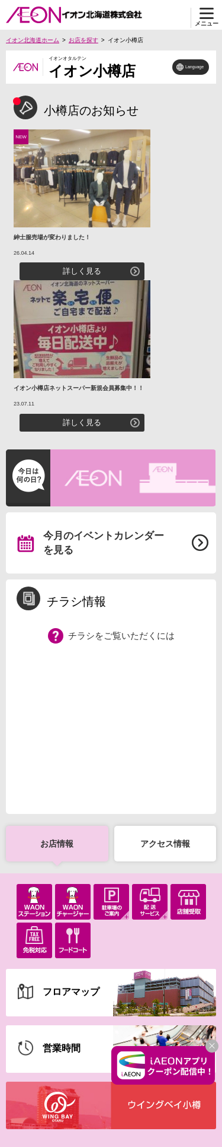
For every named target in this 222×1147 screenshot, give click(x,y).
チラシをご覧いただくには (121, 635)
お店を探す (83, 40)
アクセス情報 (165, 843)
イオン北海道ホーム (32, 40)
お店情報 (56, 843)
